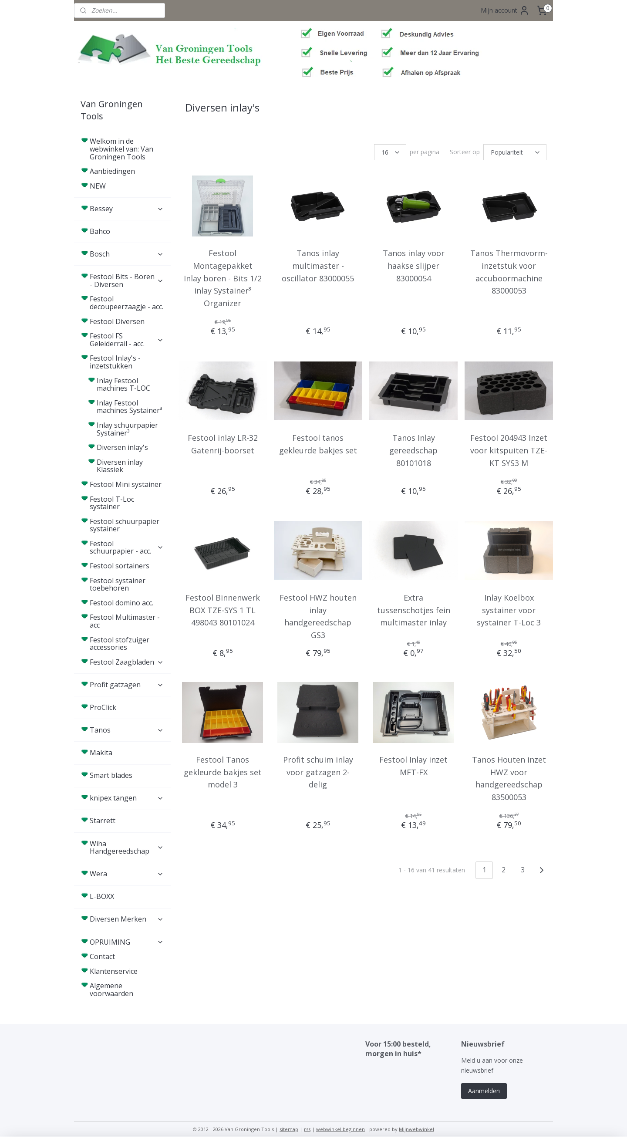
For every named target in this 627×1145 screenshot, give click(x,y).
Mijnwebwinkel (416, 1129)
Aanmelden (484, 1091)
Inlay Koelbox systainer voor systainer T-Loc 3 (509, 610)
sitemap (289, 1129)
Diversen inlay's (122, 447)
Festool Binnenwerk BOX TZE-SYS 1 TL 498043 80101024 (222, 610)
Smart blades (111, 775)
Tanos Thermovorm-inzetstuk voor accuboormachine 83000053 (508, 272)
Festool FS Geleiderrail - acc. (127, 339)
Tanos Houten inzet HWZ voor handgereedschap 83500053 (509, 778)
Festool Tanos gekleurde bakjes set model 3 (222, 772)
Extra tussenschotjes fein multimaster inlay (413, 610)
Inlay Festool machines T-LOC (123, 384)
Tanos (127, 730)
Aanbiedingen (112, 171)
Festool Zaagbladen (127, 662)
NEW (98, 186)
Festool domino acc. (121, 603)
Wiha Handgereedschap (127, 847)
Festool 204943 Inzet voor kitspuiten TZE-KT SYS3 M (508, 450)
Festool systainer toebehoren (117, 584)
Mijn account (505, 10)
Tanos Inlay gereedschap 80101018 (413, 450)
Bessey (127, 208)
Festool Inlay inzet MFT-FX (413, 765)
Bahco (100, 231)
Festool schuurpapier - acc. (127, 547)
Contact (102, 956)
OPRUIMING (127, 942)
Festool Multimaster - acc (125, 621)
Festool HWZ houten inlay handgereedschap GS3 (318, 616)
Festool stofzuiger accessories (119, 643)
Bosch (127, 254)
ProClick (103, 707)
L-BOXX (102, 896)
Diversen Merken (127, 919)
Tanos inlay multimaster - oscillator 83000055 (318, 266)
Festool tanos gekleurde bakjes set (318, 444)
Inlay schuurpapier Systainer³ (127, 429)
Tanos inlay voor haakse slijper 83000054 (413, 266)
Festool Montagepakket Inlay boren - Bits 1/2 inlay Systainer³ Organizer (222, 278)
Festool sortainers (119, 566)
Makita (101, 752)
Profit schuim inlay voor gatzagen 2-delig (318, 772)
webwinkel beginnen (340, 1129)
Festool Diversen (117, 321)
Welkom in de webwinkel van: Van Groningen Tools (121, 148)
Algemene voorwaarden (111, 989)
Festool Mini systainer (126, 484)
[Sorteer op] (515, 152)
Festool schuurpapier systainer (124, 525)
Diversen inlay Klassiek (120, 466)
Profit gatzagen (127, 684)
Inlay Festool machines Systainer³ (129, 406)
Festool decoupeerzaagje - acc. (126, 302)
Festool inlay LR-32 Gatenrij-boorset (222, 444)
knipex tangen (127, 798)
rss (307, 1129)
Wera (127, 873)
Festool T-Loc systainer (112, 503)
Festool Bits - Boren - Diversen (127, 280)
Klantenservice (114, 971)
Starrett (102, 820)
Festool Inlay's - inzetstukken (127, 362)
